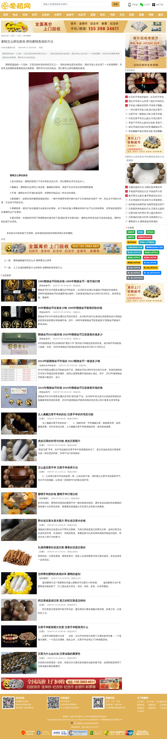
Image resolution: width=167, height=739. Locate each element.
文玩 (121, 14)
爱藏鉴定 (140, 708)
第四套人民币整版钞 (147, 242)
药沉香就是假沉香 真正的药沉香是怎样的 (62, 600)
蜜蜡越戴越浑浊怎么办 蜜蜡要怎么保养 (32, 260)
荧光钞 (140, 232)
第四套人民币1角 (134, 263)
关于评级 (150, 702)
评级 (150, 14)
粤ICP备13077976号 (90, 727)
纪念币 (82, 14)
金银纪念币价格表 (47, 365)
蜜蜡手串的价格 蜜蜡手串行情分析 (58, 494)
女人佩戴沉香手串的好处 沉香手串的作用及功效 (65, 414)
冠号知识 (150, 232)
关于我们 (140, 702)
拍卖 (131, 14)
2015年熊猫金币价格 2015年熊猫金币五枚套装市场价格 (70, 387)
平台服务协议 (161, 702)
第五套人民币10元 (134, 252)
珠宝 (102, 14)
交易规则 (163, 705)
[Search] (76, 4)
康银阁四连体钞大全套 (154, 247)
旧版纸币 (131, 232)
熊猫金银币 (44, 285)
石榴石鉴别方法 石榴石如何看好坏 (145, 187)
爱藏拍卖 (152, 705)
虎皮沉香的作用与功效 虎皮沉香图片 (59, 441)
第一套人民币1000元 (135, 278)
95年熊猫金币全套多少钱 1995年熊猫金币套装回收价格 (70, 307)
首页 (5, 14)
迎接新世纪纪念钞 (144, 237)
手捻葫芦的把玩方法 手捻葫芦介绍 (145, 191)
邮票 (93, 14)
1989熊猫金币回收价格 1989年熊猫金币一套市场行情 (69, 281)
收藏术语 (131, 237)
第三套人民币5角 (150, 263)
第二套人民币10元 (150, 268)
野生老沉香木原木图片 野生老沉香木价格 (62, 520)
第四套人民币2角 (150, 258)
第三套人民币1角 (134, 268)
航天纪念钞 (132, 242)
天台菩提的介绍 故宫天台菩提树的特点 (147, 200)
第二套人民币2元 (134, 273)
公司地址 (140, 711)
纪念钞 (45, 14)
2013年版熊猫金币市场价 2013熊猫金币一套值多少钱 (69, 361)
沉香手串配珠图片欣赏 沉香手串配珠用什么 (63, 627)
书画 (112, 14)
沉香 (42, 419)
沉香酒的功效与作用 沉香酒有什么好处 (147, 217)
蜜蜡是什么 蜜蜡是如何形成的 (143, 221)
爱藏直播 (152, 708)
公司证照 (163, 708)
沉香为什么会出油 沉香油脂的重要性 (59, 653)
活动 (25, 14)
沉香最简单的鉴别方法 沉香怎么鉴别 (146, 208)
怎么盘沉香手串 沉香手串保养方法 (58, 467)
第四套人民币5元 (134, 258)
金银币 (70, 14)
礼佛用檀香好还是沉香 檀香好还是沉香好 (62, 547)
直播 (141, 14)
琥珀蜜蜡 (27, 36)
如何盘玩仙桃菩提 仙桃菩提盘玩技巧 (146, 204)
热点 (15, 14)
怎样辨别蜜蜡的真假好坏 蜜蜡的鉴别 (59, 574)
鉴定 (160, 14)
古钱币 (57, 14)
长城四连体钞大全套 (135, 247)
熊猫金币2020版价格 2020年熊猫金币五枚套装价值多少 (70, 334)
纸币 (34, 14)
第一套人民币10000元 (152, 273)
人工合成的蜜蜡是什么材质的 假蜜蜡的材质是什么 (37, 267)
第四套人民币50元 (151, 252)
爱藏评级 (140, 705)
